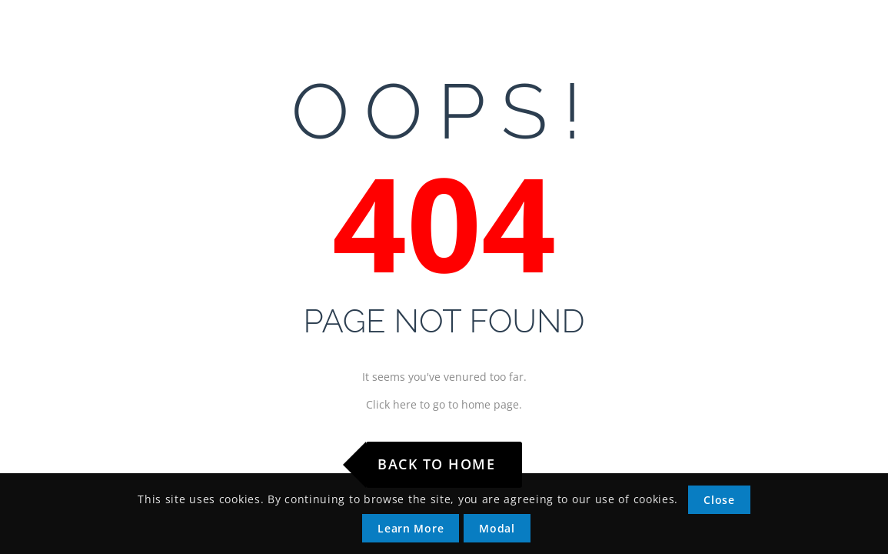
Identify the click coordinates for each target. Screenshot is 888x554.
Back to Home (436, 464)
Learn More (410, 528)
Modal (497, 528)
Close (719, 499)
